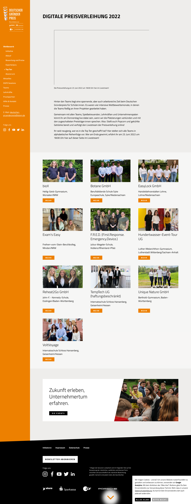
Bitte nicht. (160, 499)
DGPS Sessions (9, 83)
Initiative (9, 51)
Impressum (60, 447)
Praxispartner (9, 96)
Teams (6, 87)
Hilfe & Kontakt (9, 101)
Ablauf (8, 55)
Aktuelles (7, 78)
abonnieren (60, 459)
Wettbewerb (8, 46)
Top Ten (9, 69)
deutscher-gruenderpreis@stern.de (14, 114)
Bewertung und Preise (15, 60)
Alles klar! (143, 499)
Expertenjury (11, 64)
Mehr (48, 200)
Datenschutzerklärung (143, 490)
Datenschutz (74, 447)
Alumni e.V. (10, 73)
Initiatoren (47, 447)
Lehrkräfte (7, 92)
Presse (6, 105)
